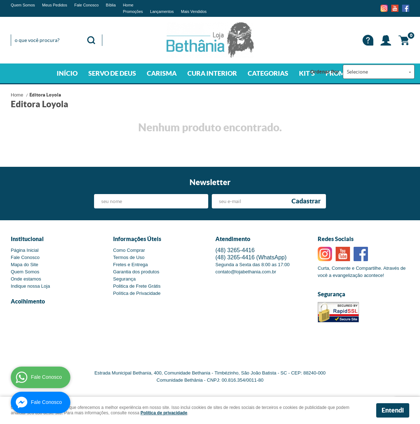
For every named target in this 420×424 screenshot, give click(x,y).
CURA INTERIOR (212, 73)
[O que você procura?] (91, 40)
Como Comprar (129, 250)
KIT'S (307, 73)
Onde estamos (26, 279)
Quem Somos (23, 5)
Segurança (124, 279)
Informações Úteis (137, 239)
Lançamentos (162, 11)
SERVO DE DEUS (112, 73)
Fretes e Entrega (130, 264)
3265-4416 (235, 250)
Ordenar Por (324, 72)
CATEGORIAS (268, 73)
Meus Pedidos (54, 5)
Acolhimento (28, 301)
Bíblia (111, 5)
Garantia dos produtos (136, 271)
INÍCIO (67, 73)
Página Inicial (24, 250)
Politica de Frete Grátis (136, 286)
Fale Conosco (86, 5)
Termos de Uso (128, 257)
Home (128, 5)
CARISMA (162, 73)
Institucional (27, 239)
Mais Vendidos (194, 11)
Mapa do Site (24, 264)
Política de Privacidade (136, 293)
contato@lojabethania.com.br (245, 271)
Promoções (133, 11)
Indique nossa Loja (30, 286)
